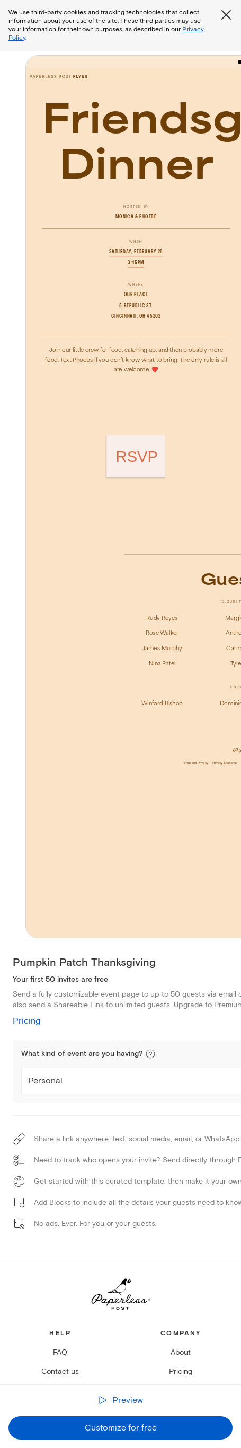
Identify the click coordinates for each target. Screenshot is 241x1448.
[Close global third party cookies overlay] (226, 14)
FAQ (60, 1352)
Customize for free (121, 1428)
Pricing (26, 1021)
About (181, 1352)
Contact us (60, 1371)
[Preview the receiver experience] (120, 1400)
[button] (150, 1054)
